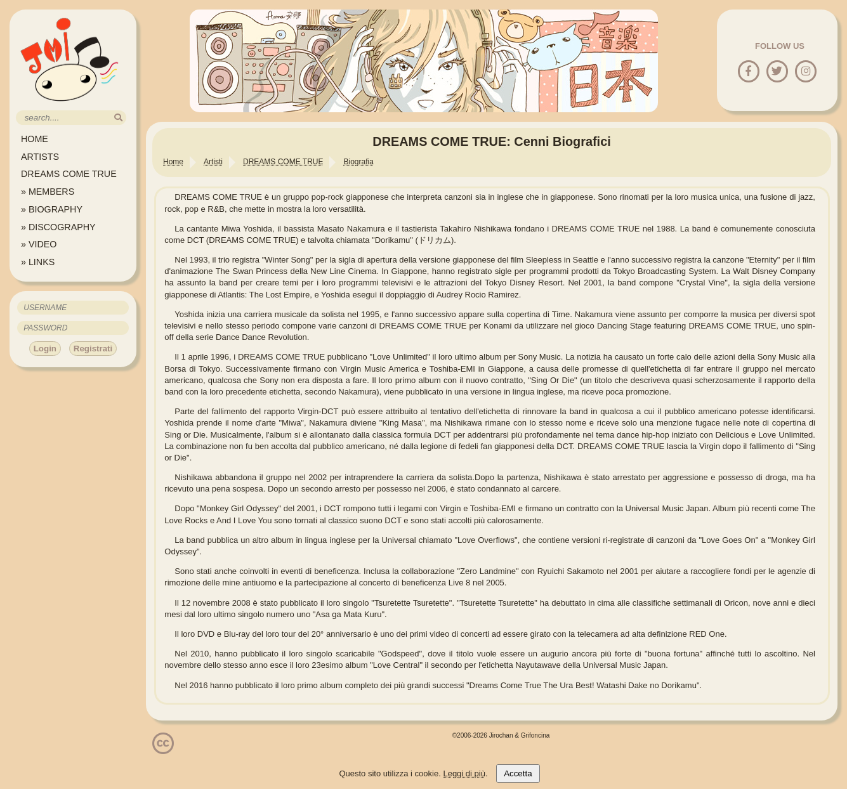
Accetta (518, 773)
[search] (118, 117)
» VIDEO (38, 244)
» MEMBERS (47, 191)
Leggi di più (464, 773)
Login (45, 348)
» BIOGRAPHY (51, 209)
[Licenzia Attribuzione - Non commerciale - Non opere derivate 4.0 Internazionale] (163, 749)
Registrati (93, 348)
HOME (34, 139)
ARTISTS (40, 157)
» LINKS (38, 262)
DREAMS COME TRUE (69, 174)
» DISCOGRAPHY (58, 227)
